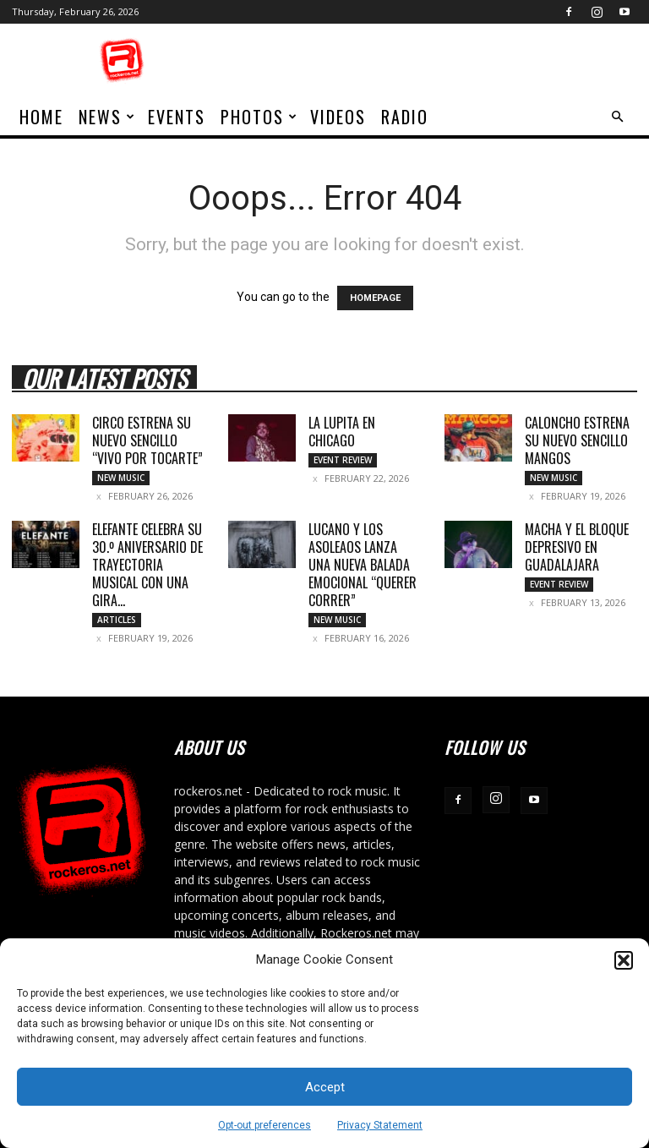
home (41, 116)
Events (176, 116)
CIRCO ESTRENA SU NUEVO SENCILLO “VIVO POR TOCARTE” (147, 440)
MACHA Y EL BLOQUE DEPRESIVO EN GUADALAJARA (577, 547)
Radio (404, 116)
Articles (116, 620)
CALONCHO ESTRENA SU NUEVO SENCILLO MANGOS (577, 440)
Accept (325, 1087)
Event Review (343, 460)
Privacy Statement (380, 1125)
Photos (259, 116)
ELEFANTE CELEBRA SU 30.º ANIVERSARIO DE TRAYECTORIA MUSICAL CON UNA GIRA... (147, 564)
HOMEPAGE (375, 297)
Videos (338, 116)
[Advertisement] (438, 61)
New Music (121, 478)
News (107, 116)
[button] (623, 960)
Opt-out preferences (264, 1125)
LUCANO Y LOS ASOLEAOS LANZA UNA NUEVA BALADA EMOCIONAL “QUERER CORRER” (362, 564)
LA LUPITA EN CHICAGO (341, 432)
